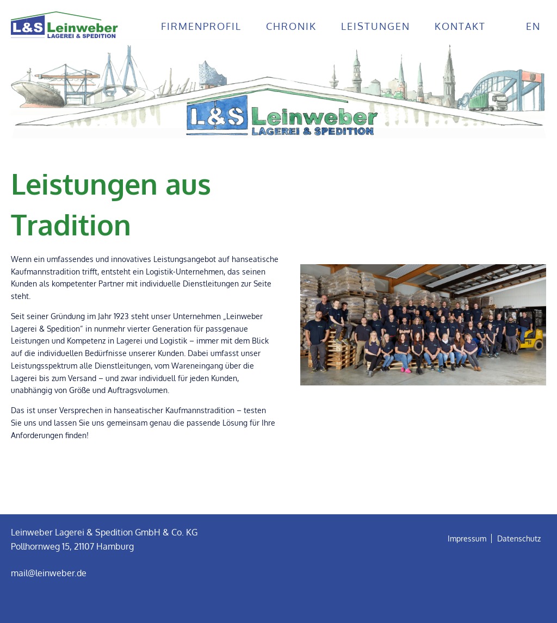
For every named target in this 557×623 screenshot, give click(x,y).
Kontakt (460, 26)
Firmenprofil (201, 26)
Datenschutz (519, 538)
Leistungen (375, 26)
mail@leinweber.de (48, 573)
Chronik (291, 26)
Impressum (467, 538)
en (533, 26)
